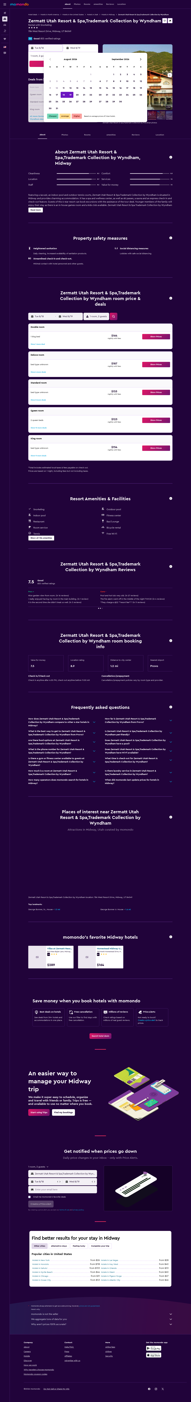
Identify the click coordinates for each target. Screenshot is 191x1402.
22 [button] (90, 95)
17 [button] (57, 95)
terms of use (64, 1151)
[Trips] (4, 39)
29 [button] (90, 101)
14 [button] (84, 88)
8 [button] (90, 81)
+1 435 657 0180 (36, 35)
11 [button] (63, 88)
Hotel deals (32, 14)
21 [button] (84, 95)
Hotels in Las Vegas (109, 1202)
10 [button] (57, 88)
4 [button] (63, 81)
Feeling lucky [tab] (79, 1187)
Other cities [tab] (39, 1187)
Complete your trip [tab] (100, 1187)
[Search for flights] (4, 13)
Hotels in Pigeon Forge (111, 1218)
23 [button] (50, 101)
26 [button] (70, 101)
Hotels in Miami (108, 1214)
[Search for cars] (4, 25)
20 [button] (77, 95)
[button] (5, 4)
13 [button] (77, 88)
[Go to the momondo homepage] (19, 4)
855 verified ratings (50, 39)
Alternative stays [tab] (59, 1187)
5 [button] (70, 81)
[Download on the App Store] (153, 1299)
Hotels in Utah (92, 14)
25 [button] (63, 101)
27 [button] (77, 101)
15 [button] (91, 88)
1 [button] (90, 74)
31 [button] (57, 108)
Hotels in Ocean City (41, 1222)
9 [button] (50, 88)
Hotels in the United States (73, 14)
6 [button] (77, 81)
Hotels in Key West (109, 1206)
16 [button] (50, 95)
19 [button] (70, 95)
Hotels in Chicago (40, 1218)
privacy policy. (78, 1151)
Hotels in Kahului (39, 1210)
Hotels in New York (40, 1202)
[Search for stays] (4, 19)
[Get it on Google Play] (153, 1292)
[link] (100, 977)
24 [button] (57, 101)
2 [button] (50, 81)
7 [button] (84, 81)
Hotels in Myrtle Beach (42, 1214)
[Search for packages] (4, 31)
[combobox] (65, 1115)
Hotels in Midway (108, 14)
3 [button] (57, 81)
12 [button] (70, 88)
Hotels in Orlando (109, 1210)
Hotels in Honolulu (40, 1206)
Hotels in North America (50, 14)
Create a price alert (146, 962)
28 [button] (84, 101)
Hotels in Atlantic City (110, 1222)
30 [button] (50, 108)
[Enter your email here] (65, 1131)
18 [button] (64, 95)
